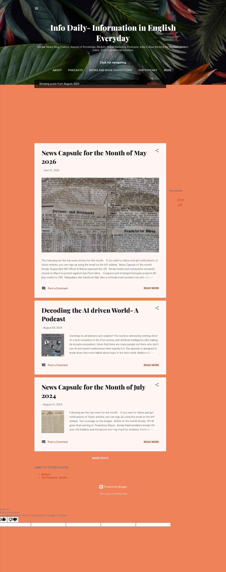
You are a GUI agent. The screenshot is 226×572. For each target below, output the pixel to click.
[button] (157, 152)
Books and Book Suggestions (103, 70)
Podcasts (68, 70)
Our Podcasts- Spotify (54, 478)
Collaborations (168, 70)
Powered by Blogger (113, 487)
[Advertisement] (180, 133)
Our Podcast (140, 70)
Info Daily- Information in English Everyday (113, 32)
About (49, 70)
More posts (100, 458)
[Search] (189, 11)
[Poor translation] (13, 520)
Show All (154, 84)
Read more (151, 289)
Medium (46, 475)
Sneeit (180, 203)
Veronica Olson (120, 494)
